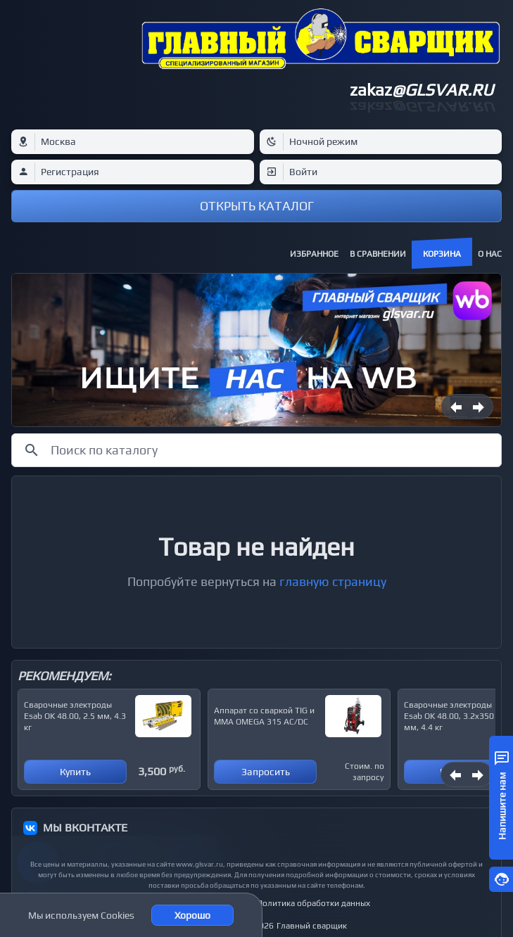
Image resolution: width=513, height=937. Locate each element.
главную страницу (332, 581)
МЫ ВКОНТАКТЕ (85, 827)
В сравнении (378, 254)
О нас (490, 254)
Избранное (314, 254)
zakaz (421, 89)
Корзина (442, 254)
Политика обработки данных (313, 903)
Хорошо (192, 915)
